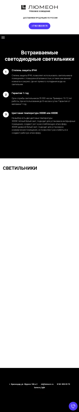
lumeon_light (39, 388)
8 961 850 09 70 (63, 384)
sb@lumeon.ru (47, 384)
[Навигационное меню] (3, 38)
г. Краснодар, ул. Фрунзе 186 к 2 (23, 384)
